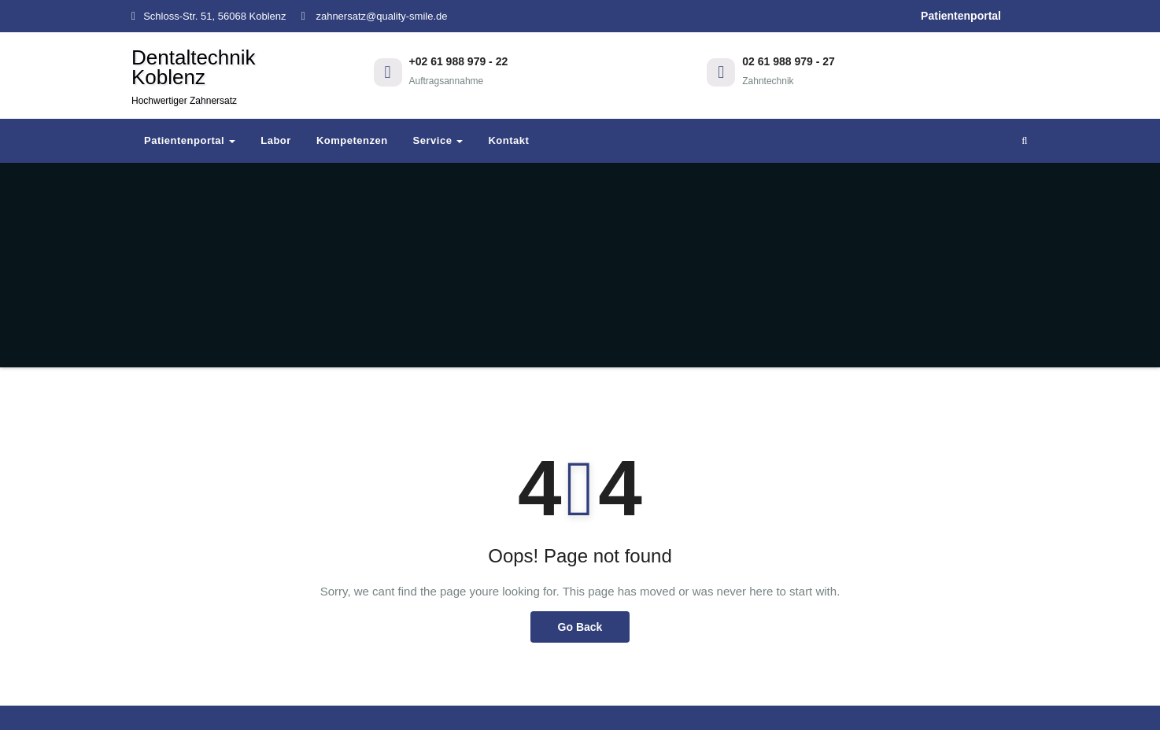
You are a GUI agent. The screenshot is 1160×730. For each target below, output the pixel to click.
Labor (275, 140)
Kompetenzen (352, 140)
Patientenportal (961, 15)
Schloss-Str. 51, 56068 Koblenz (208, 16)
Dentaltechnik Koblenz (193, 76)
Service (438, 140)
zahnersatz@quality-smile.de (374, 16)
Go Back (580, 627)
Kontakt (508, 140)
